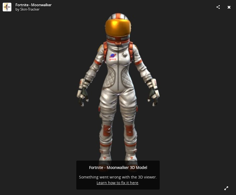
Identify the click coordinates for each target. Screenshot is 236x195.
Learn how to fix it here (117, 182)
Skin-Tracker (30, 9)
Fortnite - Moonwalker (33, 4)
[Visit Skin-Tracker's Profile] (7, 7)
